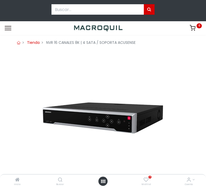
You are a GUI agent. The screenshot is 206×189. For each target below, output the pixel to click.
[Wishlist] (146, 180)
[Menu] (8, 28)
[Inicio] (17, 180)
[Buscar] (60, 180)
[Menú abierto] (103, 181)
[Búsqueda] (149, 9)
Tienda (33, 42)
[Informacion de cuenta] (188, 180)
